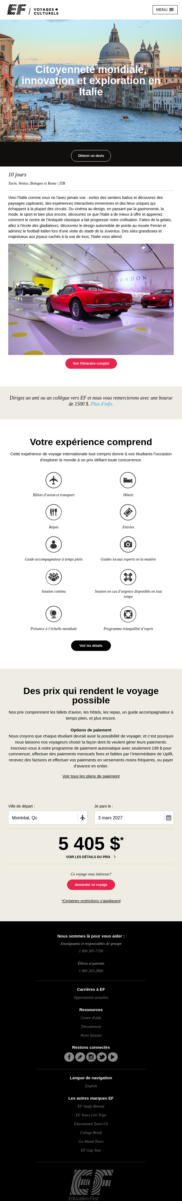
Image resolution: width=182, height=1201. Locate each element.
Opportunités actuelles (91, 997)
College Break (91, 1133)
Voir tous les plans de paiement (90, 776)
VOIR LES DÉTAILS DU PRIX (88, 857)
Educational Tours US (91, 1124)
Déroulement (91, 1027)
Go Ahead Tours (91, 1141)
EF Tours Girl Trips (91, 1115)
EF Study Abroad (91, 1106)
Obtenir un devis (91, 156)
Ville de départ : (21, 806)
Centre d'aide (91, 1018)
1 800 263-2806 (91, 971)
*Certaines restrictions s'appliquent (91, 901)
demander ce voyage (91, 885)
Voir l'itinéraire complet (91, 363)
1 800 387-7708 (91, 951)
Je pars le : (103, 806)
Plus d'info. (101, 404)
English (91, 1086)
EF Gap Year (91, 1150)
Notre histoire (91, 1035)
